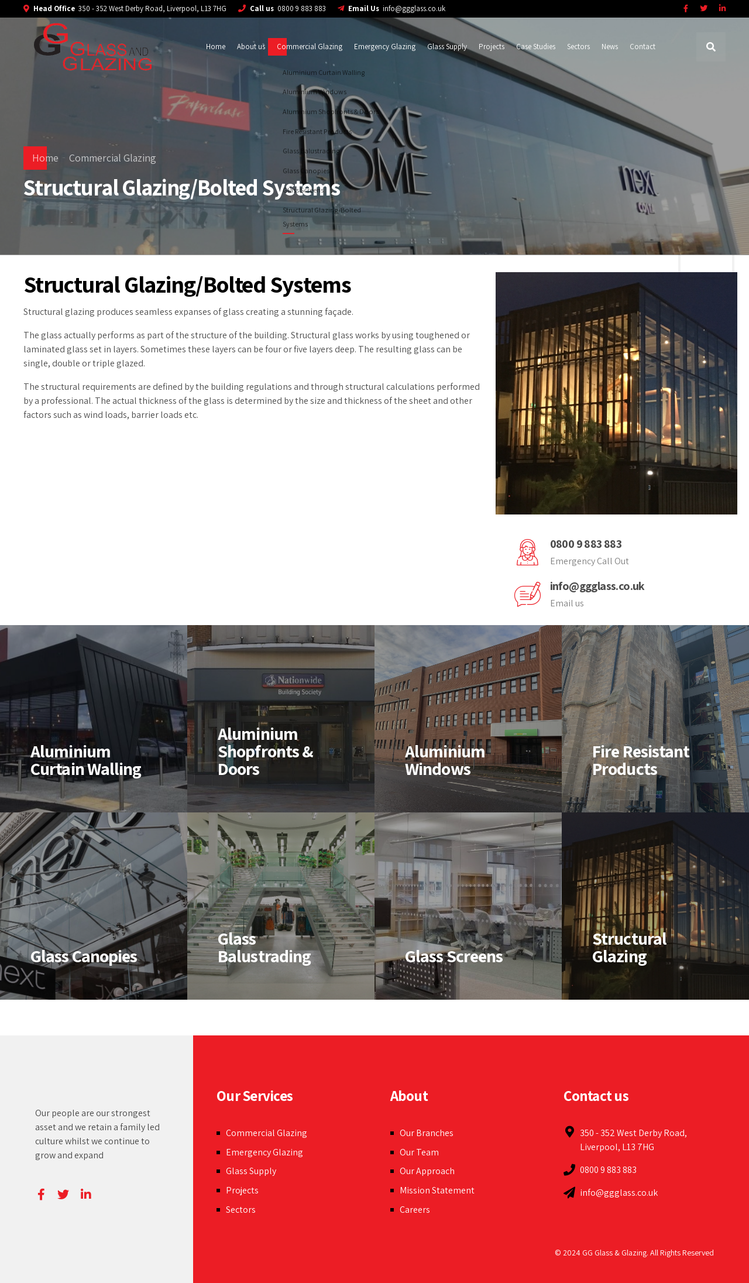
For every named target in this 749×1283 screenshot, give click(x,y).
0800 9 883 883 (586, 543)
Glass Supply (447, 47)
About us (251, 47)
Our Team (419, 1152)
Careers (415, 1209)
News (610, 47)
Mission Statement (437, 1190)
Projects (491, 47)
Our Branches (426, 1133)
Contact (642, 47)
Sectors (578, 47)
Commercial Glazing (309, 47)
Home (215, 47)
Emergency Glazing (384, 47)
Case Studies (535, 47)
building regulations (251, 386)
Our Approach (427, 1171)
